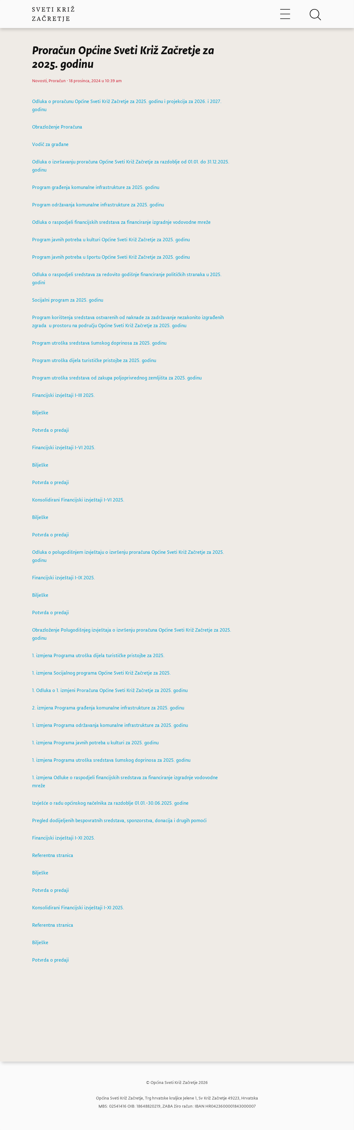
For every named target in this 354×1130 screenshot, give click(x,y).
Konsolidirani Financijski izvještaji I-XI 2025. (78, 907)
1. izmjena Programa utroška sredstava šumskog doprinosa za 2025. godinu (111, 759)
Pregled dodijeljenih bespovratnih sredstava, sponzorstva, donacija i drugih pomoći (119, 820)
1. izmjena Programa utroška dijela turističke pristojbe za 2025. (98, 655)
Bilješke (41, 412)
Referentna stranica (52, 855)
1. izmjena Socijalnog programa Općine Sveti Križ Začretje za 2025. (101, 672)
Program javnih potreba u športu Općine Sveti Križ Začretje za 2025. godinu (111, 256)
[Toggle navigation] (285, 14)
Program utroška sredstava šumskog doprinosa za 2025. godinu (99, 342)
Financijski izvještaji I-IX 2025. (63, 577)
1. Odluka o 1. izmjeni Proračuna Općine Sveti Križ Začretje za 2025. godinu (110, 690)
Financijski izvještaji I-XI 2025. (63, 837)
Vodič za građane (50, 144)
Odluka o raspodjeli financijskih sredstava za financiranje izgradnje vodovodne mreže (121, 222)
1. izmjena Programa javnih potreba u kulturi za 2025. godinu (95, 742)
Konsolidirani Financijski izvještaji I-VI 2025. (78, 499)
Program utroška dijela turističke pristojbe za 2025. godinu (94, 360)
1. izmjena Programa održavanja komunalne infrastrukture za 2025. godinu (110, 725)
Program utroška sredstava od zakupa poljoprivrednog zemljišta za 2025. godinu (117, 377)
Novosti (39, 80)
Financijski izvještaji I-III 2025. (63, 395)
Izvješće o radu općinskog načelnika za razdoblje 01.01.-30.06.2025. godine (110, 802)
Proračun (57, 80)
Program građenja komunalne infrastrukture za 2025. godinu (95, 187)
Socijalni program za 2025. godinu (67, 299)
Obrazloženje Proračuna (57, 126)
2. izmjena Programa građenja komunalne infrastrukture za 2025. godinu (108, 707)
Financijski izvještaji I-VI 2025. (63, 447)
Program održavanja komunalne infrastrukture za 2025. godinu (98, 204)
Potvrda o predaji (50, 429)
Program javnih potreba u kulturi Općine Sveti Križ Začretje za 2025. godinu (111, 239)
